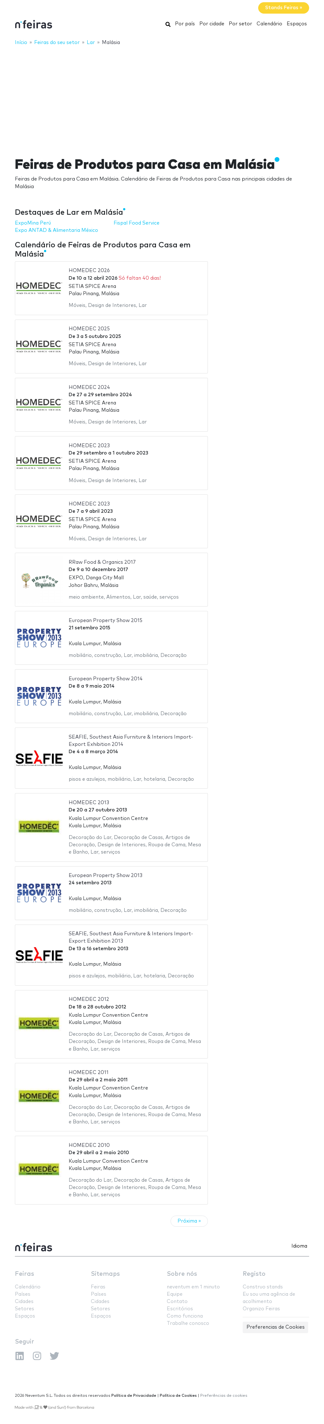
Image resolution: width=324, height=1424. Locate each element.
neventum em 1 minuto (193, 1287)
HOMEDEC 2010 (89, 1145)
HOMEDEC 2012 (89, 999)
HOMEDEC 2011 (89, 1072)
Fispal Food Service (136, 223)
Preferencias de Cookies (275, 1327)
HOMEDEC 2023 (89, 445)
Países (22, 1294)
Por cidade (211, 24)
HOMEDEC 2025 (89, 329)
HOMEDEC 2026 (89, 270)
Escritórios (180, 1308)
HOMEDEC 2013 (89, 802)
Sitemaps (105, 1274)
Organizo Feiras (261, 1308)
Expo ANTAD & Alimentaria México (56, 230)
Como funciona (185, 1316)
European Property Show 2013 (105, 875)
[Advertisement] (162, 97)
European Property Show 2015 (105, 620)
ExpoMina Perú (33, 223)
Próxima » (189, 1221)
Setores (24, 1308)
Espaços (297, 24)
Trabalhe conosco (188, 1323)
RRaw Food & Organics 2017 (102, 562)
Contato (177, 1301)
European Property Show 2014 (106, 679)
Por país (185, 24)
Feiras (24, 1274)
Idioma (299, 1246)
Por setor (240, 24)
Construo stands (263, 1287)
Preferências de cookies (223, 1396)
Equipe (175, 1294)
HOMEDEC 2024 (89, 387)
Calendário (269, 24)
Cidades (24, 1301)
